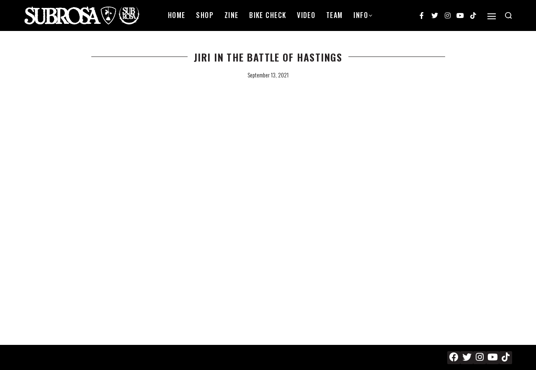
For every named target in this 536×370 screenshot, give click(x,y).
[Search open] (508, 15)
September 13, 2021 (268, 75)
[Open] (491, 16)
